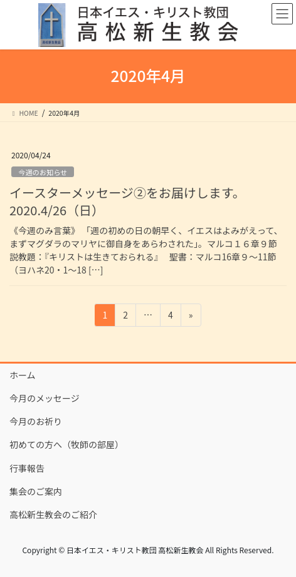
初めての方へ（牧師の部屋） (66, 444)
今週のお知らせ (42, 172)
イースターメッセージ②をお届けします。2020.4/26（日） (127, 201)
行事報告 (27, 468)
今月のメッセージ (44, 398)
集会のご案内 (35, 491)
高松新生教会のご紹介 (53, 514)
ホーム (22, 375)
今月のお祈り (35, 421)
